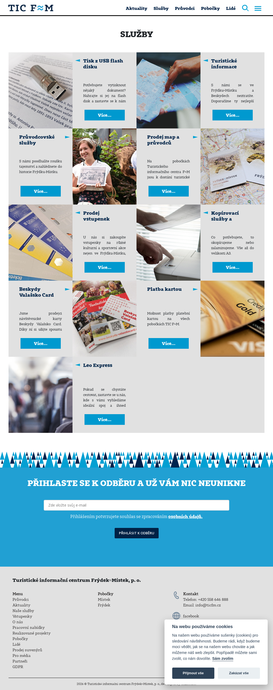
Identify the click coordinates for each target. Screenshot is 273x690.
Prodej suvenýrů (27, 650)
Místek (104, 599)
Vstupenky (22, 616)
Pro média (22, 655)
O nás (18, 622)
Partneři (20, 661)
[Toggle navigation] (258, 9)
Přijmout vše (193, 673)
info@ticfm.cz (208, 605)
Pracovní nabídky (29, 627)
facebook (191, 616)
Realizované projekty (32, 633)
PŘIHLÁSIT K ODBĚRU (136, 533)
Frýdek (104, 605)
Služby (161, 8)
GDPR (18, 666)
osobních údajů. (185, 516)
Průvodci (185, 8)
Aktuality (136, 8)
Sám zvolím (222, 658)
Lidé (231, 8)
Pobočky (210, 8)
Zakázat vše (239, 673)
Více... (104, 115)
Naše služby (23, 610)
